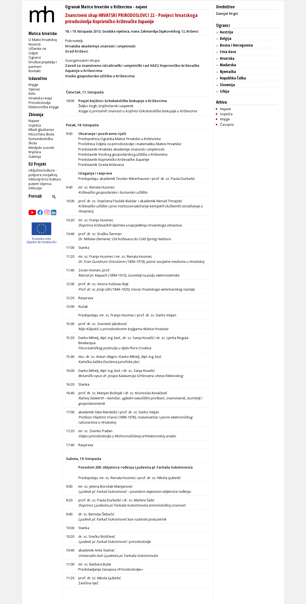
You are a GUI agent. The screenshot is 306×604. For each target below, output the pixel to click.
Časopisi (227, 124)
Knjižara (35, 151)
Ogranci (35, 57)
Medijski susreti (41, 147)
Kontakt (35, 70)
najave (141, 7)
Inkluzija (35, 188)
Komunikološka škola (41, 141)
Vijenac (34, 89)
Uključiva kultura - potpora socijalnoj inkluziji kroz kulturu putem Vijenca (45, 177)
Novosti (35, 44)
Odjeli (33, 53)
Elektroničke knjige (44, 106)
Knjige (33, 84)
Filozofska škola (41, 134)
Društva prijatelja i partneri (43, 64)
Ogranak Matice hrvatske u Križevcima (98, 7)
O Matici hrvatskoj (43, 39)
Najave (34, 120)
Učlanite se (37, 48)
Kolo (32, 93)
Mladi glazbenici (41, 129)
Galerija (35, 156)
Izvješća (35, 125)
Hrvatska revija (40, 98)
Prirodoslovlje (40, 102)
